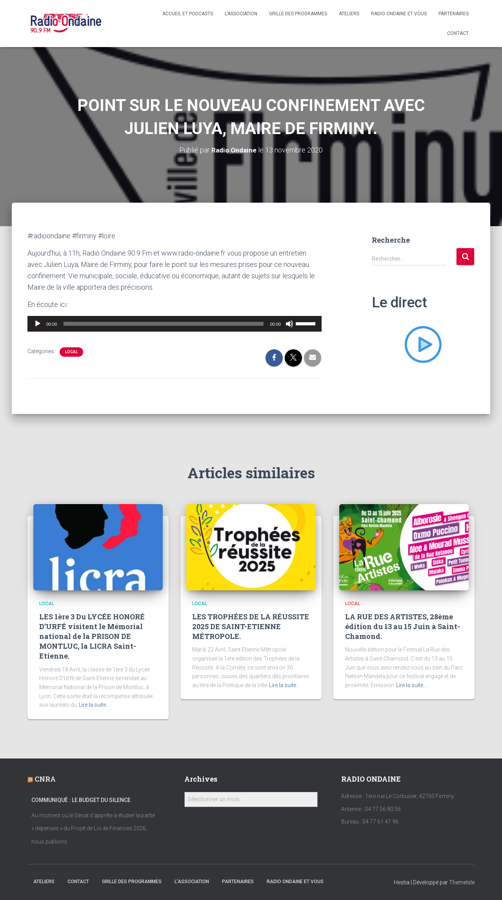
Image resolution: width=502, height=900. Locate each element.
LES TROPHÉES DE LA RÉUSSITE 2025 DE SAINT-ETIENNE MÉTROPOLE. (250, 626)
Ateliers (349, 13)
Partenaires (453, 13)
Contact (458, 33)
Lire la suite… (94, 705)
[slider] (164, 324)
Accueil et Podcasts (187, 13)
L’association (241, 13)
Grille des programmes (298, 13)
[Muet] (289, 324)
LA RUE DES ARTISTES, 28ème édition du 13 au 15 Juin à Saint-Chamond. (402, 626)
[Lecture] (38, 324)
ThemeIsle (462, 882)
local (71, 352)
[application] (174, 324)
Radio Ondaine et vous (399, 13)
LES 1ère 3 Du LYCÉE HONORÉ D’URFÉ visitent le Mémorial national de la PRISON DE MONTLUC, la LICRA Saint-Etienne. (92, 636)
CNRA (45, 779)
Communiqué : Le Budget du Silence (81, 800)
